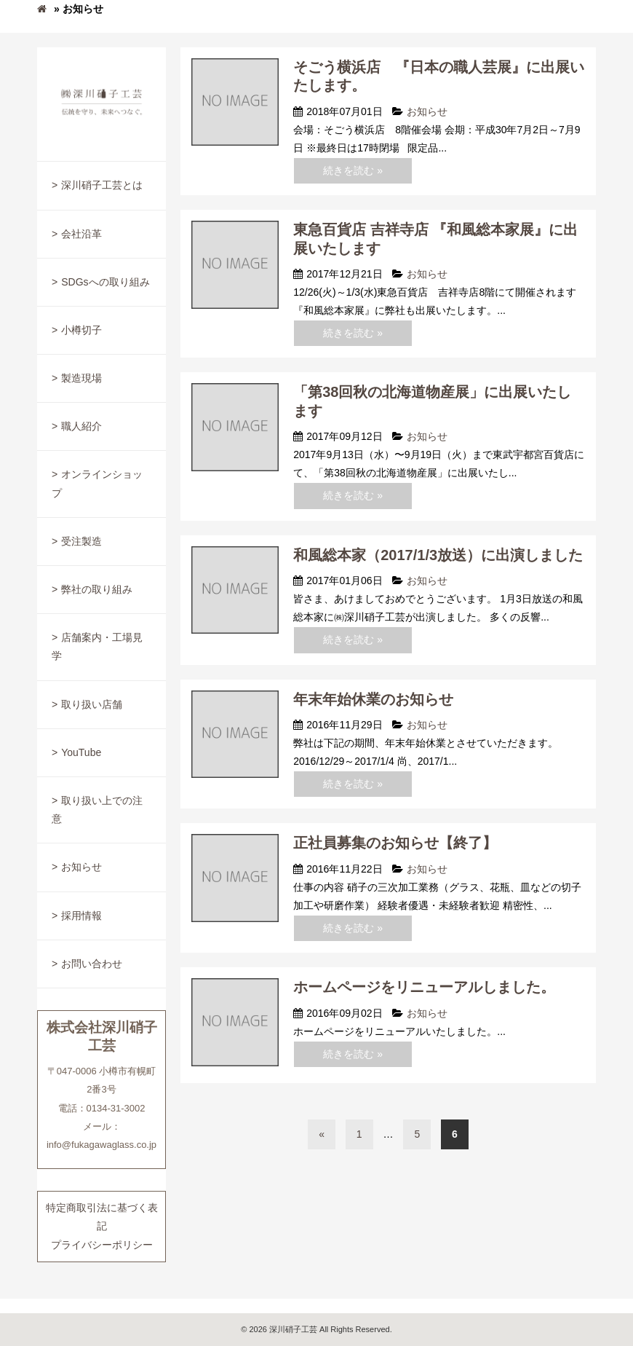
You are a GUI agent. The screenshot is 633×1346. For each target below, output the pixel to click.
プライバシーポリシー (102, 1245)
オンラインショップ (97, 483)
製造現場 (81, 378)
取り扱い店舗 (91, 704)
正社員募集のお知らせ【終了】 (395, 843)
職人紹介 (81, 426)
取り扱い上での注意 (97, 809)
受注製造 (81, 541)
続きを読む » (353, 170)
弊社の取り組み (96, 589)
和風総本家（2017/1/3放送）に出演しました (438, 555)
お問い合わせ (91, 963)
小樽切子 (81, 330)
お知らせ (81, 867)
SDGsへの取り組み (105, 282)
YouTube (81, 752)
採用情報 (81, 915)
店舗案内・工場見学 (97, 646)
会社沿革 (81, 234)
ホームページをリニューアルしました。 (424, 987)
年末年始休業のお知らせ (373, 699)
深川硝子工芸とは (102, 185)
